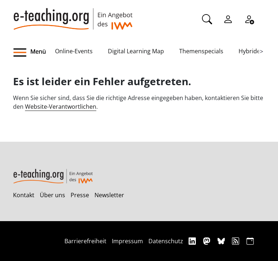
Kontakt (23, 195)
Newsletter (109, 195)
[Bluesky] (222, 241)
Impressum (127, 241)
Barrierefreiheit (85, 241)
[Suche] (207, 18)
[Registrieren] (249, 18)
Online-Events (74, 51)
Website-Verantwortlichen (60, 107)
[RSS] (236, 241)
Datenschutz (165, 241)
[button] (34, 52)
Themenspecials (201, 51)
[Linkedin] (193, 241)
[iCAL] (250, 241)
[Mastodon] (207, 241)
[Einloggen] (228, 18)
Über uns (52, 195)
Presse (80, 195)
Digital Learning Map (136, 51)
